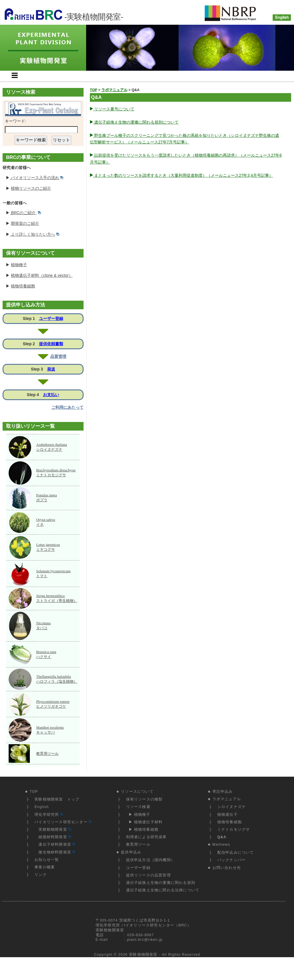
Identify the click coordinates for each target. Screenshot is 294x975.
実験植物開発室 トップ (56, 799)
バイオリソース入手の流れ (36, 177)
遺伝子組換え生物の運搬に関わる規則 (160, 883)
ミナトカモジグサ (233, 830)
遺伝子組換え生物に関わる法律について (163, 890)
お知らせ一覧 (46, 860)
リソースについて (137, 792)
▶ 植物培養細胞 (142, 830)
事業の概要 (44, 867)
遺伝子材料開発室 (54, 844)
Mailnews (221, 844)
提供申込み (131, 852)
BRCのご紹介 (25, 212)
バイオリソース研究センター (62, 822)
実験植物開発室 (143, 955)
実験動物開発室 (52, 830)
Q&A (222, 837)
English (41, 807)
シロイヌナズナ (231, 807)
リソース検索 (138, 807)
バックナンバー (231, 860)
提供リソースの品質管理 (148, 875)
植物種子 (19, 264)
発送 (51, 369)
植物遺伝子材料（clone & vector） (42, 275)
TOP (34, 792)
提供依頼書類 (51, 343)
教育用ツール (47, 753)
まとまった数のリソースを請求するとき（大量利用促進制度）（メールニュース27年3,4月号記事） (183, 175)
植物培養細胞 (23, 286)
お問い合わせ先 (226, 868)
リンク (40, 875)
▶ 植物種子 (138, 815)
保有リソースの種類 (144, 799)
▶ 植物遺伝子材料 (144, 822)
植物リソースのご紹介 (31, 188)
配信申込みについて (235, 853)
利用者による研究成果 (146, 837)
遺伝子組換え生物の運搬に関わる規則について (136, 122)
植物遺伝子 (227, 815)
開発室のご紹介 (25, 223)
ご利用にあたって (67, 407)
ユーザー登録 (51, 318)
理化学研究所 (48, 815)
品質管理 (58, 356)
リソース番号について (113, 109)
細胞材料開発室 (52, 837)
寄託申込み (222, 792)
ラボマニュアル (226, 799)
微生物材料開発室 (54, 852)
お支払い (51, 394)
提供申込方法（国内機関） (150, 860)
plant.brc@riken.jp (145, 940)
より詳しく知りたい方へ (34, 234)
